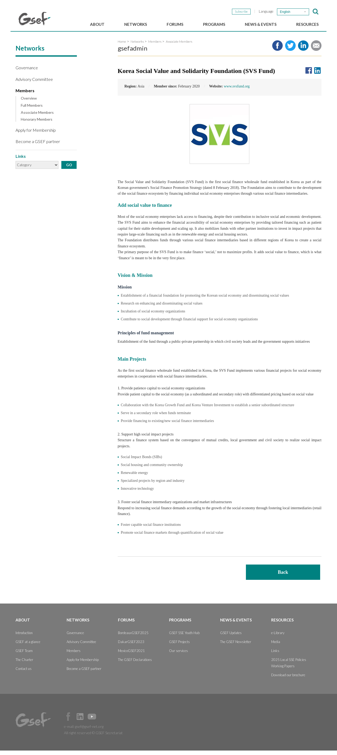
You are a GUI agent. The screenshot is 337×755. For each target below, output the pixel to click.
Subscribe (241, 11)
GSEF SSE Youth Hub (184, 637)
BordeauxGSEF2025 (133, 637)
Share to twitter (290, 50)
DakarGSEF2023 (131, 646)
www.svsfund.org (237, 91)
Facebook (68, 721)
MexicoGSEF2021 (131, 655)
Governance (27, 72)
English (285, 12)
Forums (175, 24)
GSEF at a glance (28, 646)
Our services (178, 655)
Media (275, 646)
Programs (214, 24)
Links (275, 655)
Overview (29, 103)
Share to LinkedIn (303, 50)
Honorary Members (36, 124)
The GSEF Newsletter (235, 646)
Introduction (24, 637)
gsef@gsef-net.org (89, 731)
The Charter (24, 664)
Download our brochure (288, 679)
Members (25, 94)
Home (122, 46)
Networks (135, 24)
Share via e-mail (316, 50)
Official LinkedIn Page (80, 721)
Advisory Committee (34, 83)
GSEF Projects (179, 646)
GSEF (34, 19)
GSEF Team (24, 655)
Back (283, 576)
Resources (307, 24)
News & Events (260, 24)
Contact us (24, 673)
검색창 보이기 (316, 11)
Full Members (32, 109)
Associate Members (37, 117)
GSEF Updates (231, 637)
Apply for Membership (36, 134)
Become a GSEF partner (38, 145)
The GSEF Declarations (135, 664)
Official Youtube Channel (92, 721)
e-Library (277, 637)
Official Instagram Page (104, 721)
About (97, 24)
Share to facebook (277, 50)
